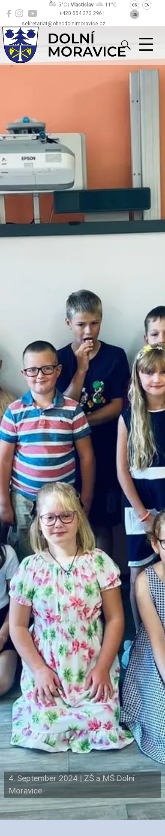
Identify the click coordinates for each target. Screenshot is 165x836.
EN (147, 5)
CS (134, 5)
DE (134, 14)
